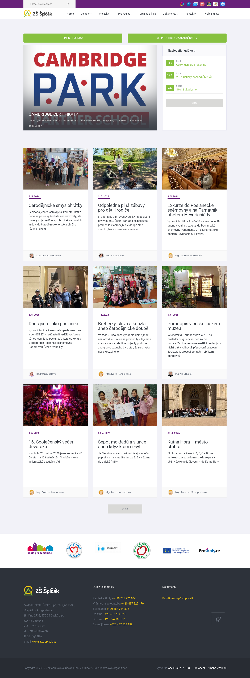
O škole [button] (85, 13)
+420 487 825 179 (132, 603)
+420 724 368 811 (114, 619)
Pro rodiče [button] (124, 13)
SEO (187, 668)
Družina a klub (148, 13)
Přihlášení (199, 668)
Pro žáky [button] (104, 13)
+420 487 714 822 (118, 608)
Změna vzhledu (217, 668)
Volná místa (212, 13)
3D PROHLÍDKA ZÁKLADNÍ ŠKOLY (177, 38)
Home (70, 13)
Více (194, 103)
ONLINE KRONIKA (73, 38)
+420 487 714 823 (114, 614)
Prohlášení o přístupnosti (177, 598)
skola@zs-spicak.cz (44, 641)
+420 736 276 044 (124, 598)
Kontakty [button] (190, 13)
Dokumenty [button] (170, 13)
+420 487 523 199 (121, 624)
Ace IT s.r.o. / (176, 668)
